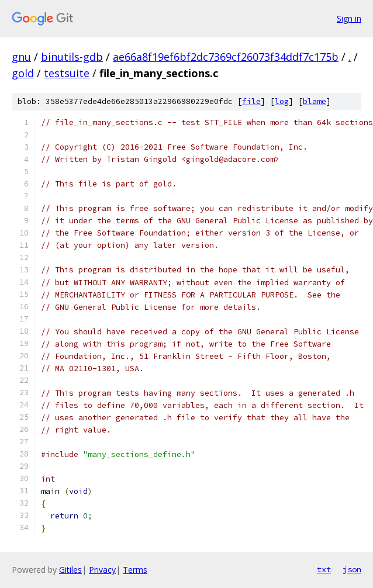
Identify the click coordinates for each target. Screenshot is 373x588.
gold (23, 73)
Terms (135, 569)
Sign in (349, 18)
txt (324, 569)
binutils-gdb (72, 57)
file (251, 101)
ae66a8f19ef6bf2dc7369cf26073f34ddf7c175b (226, 57)
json (352, 569)
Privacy (102, 569)
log (282, 101)
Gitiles (70, 569)
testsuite (66, 73)
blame (314, 101)
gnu (21, 57)
